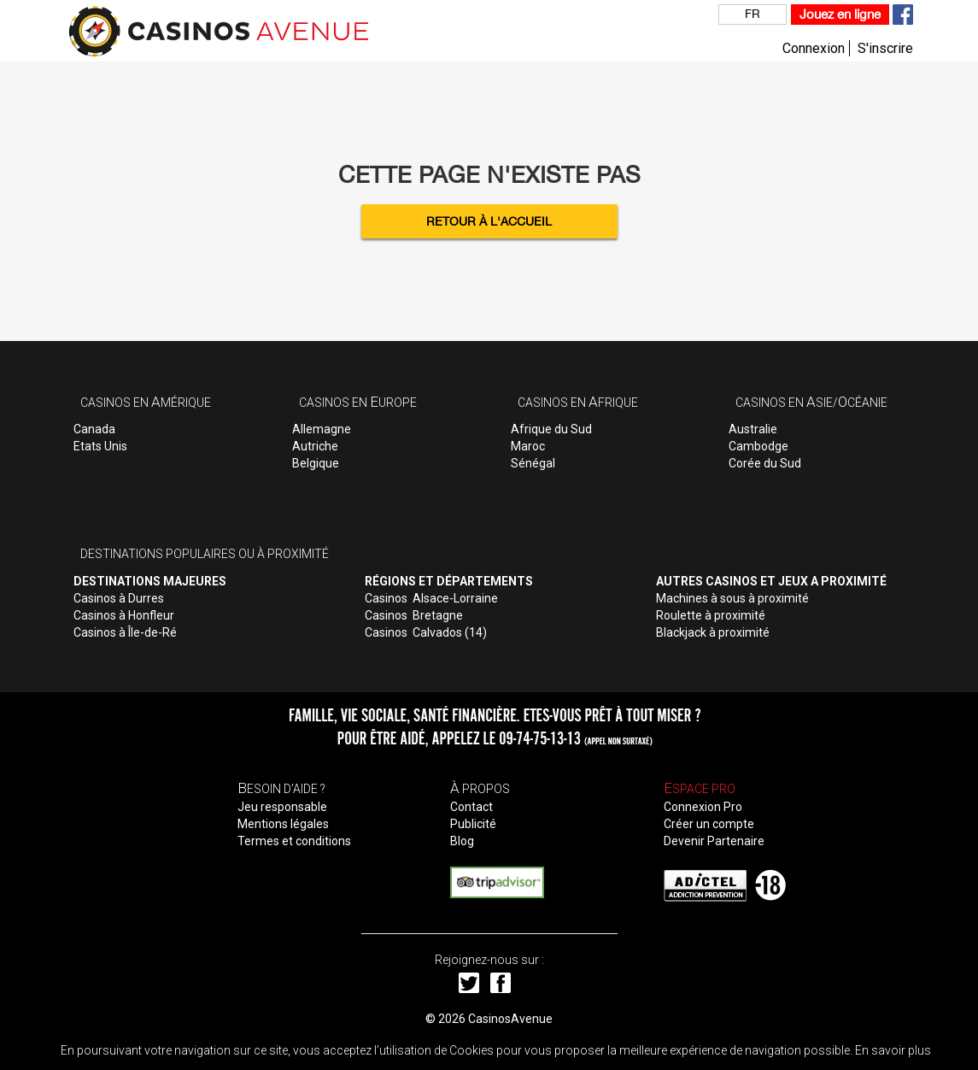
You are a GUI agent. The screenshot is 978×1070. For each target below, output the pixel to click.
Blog (462, 841)
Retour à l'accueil (489, 221)
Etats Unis (100, 446)
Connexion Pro (703, 807)
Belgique (315, 463)
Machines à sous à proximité (732, 598)
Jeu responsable (282, 807)
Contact (471, 807)
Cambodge (758, 446)
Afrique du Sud (551, 429)
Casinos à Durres (118, 598)
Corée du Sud (765, 463)
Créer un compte (709, 824)
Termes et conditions (294, 841)
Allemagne (321, 429)
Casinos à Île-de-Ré (125, 632)
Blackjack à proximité (713, 632)
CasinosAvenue (510, 1019)
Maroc (528, 446)
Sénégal (533, 463)
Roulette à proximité (710, 615)
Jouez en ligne (840, 14)
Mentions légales (283, 824)
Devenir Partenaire (714, 841)
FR (752, 14)
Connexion (813, 48)
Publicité (473, 824)
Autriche (315, 446)
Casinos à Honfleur (123, 615)
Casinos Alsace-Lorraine (431, 598)
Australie (753, 429)
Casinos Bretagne (414, 615)
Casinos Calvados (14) (426, 632)
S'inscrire (885, 48)
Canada (94, 429)
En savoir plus (893, 1050)
